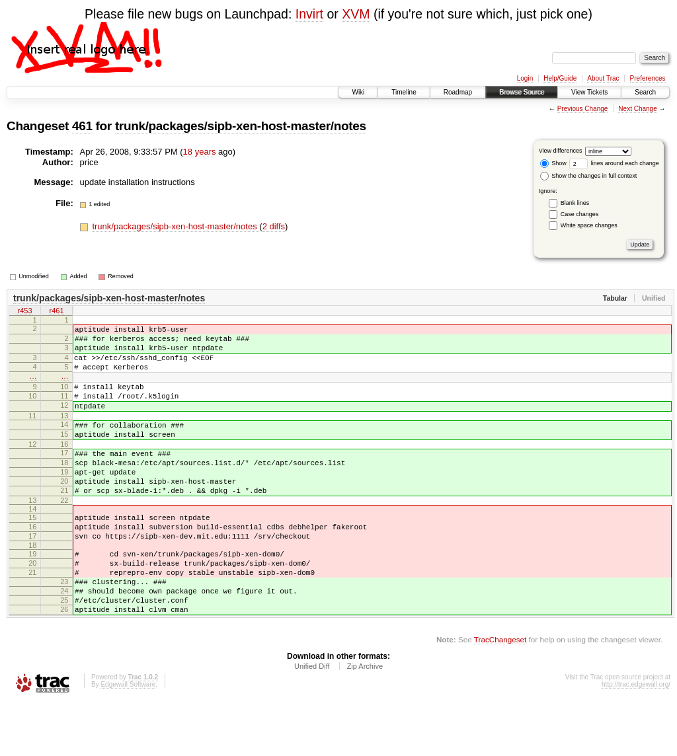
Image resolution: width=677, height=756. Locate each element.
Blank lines (575, 203)
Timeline (403, 92)
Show (553, 163)
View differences (560, 150)
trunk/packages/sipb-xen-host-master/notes (240, 126)
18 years (199, 152)
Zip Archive (365, 720)
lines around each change (614, 163)
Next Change (637, 108)
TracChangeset (500, 693)
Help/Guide (560, 78)
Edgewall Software (127, 737)
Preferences (648, 78)
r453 (24, 312)
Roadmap (458, 92)
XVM (356, 14)
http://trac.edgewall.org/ (636, 737)
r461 (56, 312)
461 (82, 126)
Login (525, 78)
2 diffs (273, 226)
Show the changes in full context (588, 175)
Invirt (309, 14)
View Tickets (589, 92)
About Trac (603, 78)
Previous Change (582, 108)
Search (645, 92)
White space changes (589, 225)
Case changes (580, 214)
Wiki (358, 92)
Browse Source (521, 92)
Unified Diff (312, 720)
